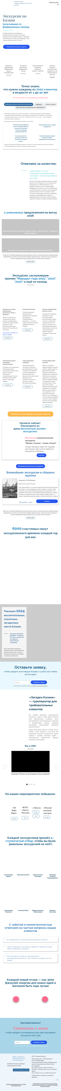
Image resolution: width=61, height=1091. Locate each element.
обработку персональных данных (39, 685)
